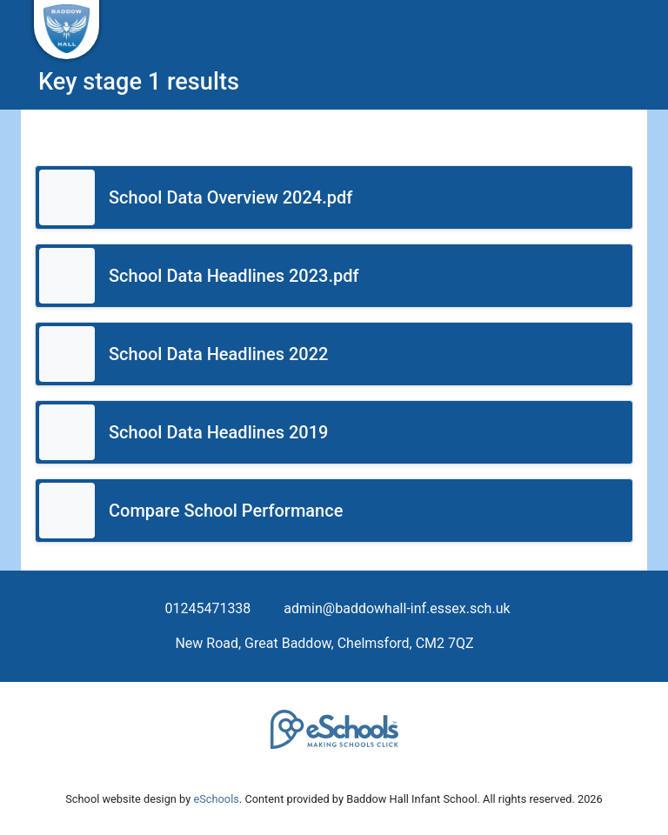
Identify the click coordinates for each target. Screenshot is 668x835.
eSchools (215, 798)
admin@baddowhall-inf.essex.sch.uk (397, 608)
